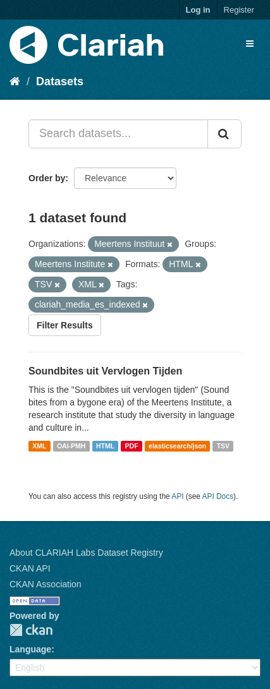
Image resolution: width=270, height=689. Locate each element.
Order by (46, 178)
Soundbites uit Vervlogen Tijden (105, 371)
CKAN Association (45, 584)
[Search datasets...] (118, 133)
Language (30, 649)
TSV (223, 446)
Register (239, 10)
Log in (198, 10)
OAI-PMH (71, 446)
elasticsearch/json (177, 446)
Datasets (59, 81)
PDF (131, 446)
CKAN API (30, 568)
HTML (105, 446)
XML (39, 446)
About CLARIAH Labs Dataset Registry (86, 553)
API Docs (218, 496)
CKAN (30, 630)
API (177, 496)
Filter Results (65, 325)
